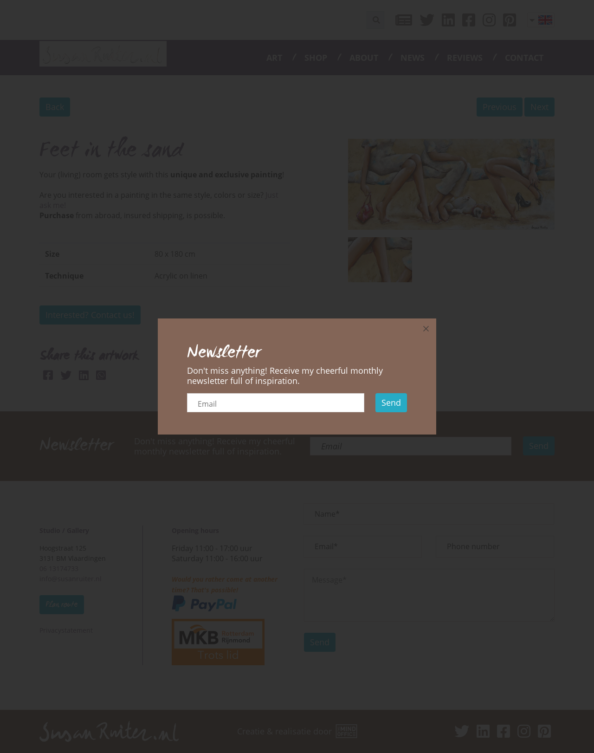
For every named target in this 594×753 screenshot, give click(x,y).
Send (391, 402)
